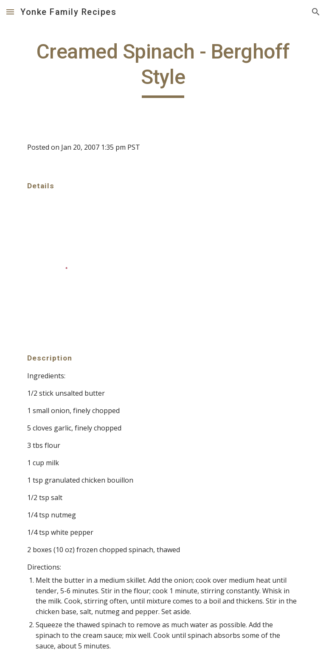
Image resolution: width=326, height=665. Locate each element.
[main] (163, 68)
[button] (10, 11)
